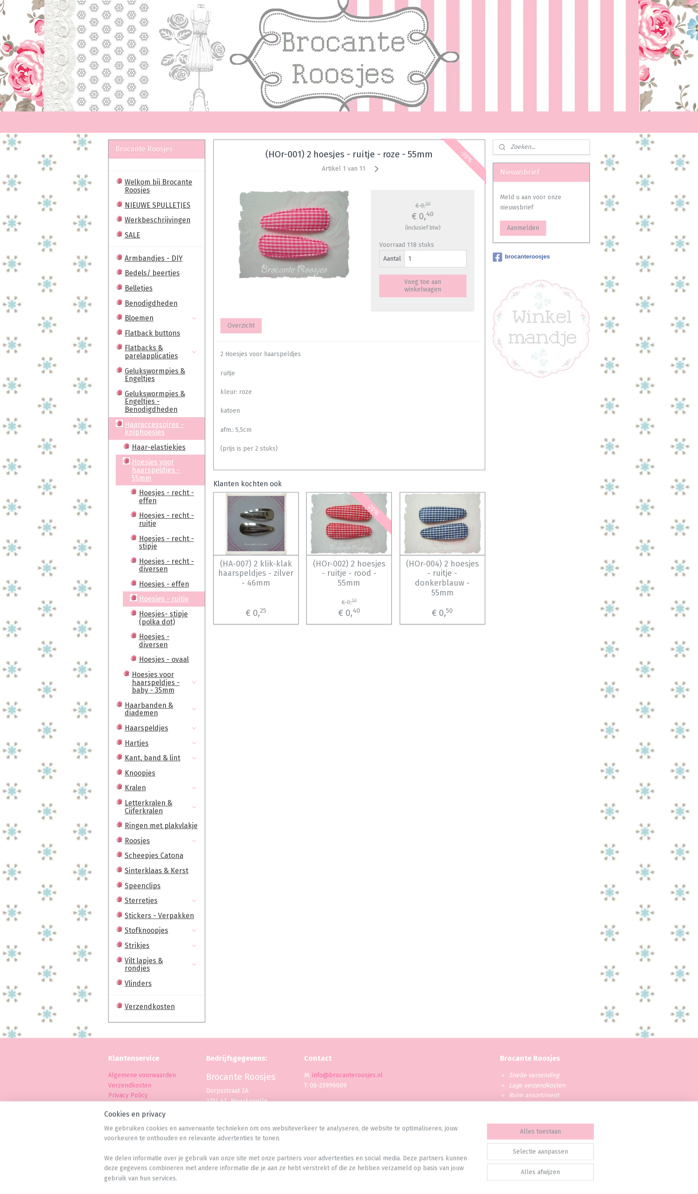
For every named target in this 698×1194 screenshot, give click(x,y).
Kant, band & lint (161, 758)
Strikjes (161, 945)
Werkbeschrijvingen (158, 220)
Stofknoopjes (161, 930)
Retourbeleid (127, 1125)
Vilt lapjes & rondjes (161, 964)
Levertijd (120, 1115)
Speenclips (143, 886)
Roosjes (161, 841)
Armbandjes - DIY (154, 258)
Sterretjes (161, 900)
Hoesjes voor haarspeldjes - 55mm (165, 470)
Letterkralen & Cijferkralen (161, 807)
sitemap (323, 1178)
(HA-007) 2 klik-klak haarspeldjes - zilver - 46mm (255, 573)
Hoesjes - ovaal (164, 659)
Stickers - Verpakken (159, 915)
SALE (132, 235)
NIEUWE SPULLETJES (158, 205)
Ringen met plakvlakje (161, 825)
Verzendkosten (150, 1006)
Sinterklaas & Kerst (156, 870)
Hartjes (161, 743)
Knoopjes (140, 773)
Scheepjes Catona (154, 855)
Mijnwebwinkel (446, 1178)
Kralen (161, 788)
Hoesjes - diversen (154, 640)
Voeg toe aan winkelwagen (422, 285)
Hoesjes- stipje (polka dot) (163, 618)
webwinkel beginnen (372, 1178)
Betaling (120, 1105)
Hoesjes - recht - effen (166, 496)
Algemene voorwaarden (142, 1075)
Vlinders (138, 983)
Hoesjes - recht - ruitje (166, 519)
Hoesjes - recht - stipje (166, 542)
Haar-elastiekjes (159, 447)
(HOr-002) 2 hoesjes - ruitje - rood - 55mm (348, 573)
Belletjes (139, 288)
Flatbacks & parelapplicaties (161, 352)
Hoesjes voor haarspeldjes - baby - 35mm (165, 682)
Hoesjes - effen (164, 584)
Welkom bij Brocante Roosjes (158, 186)
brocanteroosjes (521, 257)
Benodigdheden (151, 303)
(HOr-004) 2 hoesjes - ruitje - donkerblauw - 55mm (442, 578)
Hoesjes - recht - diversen (166, 565)
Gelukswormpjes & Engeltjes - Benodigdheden (155, 402)
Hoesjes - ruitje (164, 599)
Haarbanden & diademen (161, 709)
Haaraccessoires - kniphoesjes (161, 428)
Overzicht (240, 325)
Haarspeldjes (161, 728)
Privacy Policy (129, 1095)
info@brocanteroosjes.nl (347, 1075)
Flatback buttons (152, 333)
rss (340, 1178)
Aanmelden (523, 228)
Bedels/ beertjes (152, 273)
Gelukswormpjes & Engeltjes (155, 375)
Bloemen (161, 318)
